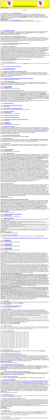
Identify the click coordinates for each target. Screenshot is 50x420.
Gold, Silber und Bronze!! (8, 111)
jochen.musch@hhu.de (27, 51)
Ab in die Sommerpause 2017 (9, 68)
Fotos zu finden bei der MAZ (26, 310)
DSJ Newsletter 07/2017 (8, 103)
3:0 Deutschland (6, 240)
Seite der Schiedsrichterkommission (25, 381)
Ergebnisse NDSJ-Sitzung (8, 218)
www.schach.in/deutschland (6, 405)
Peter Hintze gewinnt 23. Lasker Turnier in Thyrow (13, 364)
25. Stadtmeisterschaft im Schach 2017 (11, 117)
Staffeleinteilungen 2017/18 (17, 13)
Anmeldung (11, 359)
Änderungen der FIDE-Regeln (9, 379)
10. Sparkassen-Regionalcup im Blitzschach (12, 306)
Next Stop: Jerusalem (7, 248)
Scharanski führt (6, 122)
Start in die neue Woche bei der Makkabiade (12, 214)
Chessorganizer (26, 63)
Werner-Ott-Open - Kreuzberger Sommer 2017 (12, 108)
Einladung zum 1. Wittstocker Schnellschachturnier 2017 (15, 71)
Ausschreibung (19, 358)
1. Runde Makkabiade (7, 244)
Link (12, 58)
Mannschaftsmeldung (16, 20)
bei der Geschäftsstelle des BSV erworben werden (33, 382)
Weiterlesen (20, 303)
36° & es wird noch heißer (8, 149)
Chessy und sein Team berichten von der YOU (12, 105)
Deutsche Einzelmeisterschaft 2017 (10, 376)
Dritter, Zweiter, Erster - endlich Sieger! (10, 234)
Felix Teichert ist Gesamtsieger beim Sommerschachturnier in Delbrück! (18, 78)
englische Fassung (5, 382)
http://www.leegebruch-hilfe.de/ (20, 321)
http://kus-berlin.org (8, 360)
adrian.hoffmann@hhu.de (6, 51)
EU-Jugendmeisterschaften (8, 30)
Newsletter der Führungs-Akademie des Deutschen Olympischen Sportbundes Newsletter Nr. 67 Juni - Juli (25, 238)
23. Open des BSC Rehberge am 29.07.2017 (12, 66)
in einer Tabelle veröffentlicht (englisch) (39, 380)
